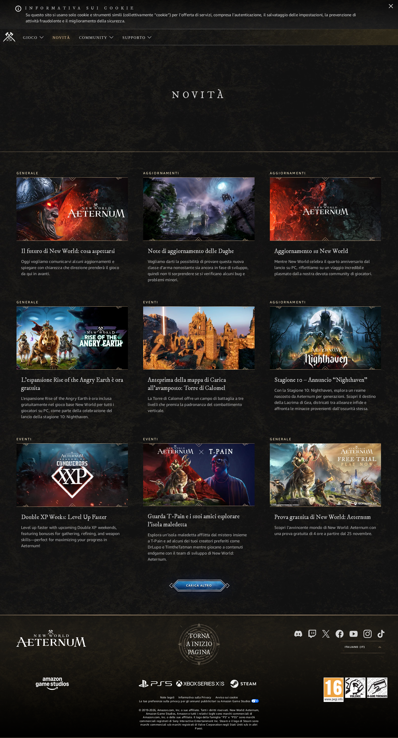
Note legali (167, 697)
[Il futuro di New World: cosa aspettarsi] (72, 209)
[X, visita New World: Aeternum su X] (326, 634)
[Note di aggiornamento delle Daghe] (199, 209)
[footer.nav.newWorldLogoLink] (51, 639)
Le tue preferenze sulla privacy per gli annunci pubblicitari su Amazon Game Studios (199, 701)
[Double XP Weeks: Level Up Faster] (72, 475)
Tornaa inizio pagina (199, 644)
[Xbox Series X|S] (200, 684)
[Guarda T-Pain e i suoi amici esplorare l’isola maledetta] (199, 474)
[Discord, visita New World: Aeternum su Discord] (298, 634)
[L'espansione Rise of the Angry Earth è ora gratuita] (72, 338)
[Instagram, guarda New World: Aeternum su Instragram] (367, 634)
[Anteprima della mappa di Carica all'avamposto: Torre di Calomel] (199, 338)
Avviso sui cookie (226, 697)
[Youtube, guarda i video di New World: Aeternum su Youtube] (354, 634)
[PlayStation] (155, 684)
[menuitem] (33, 37)
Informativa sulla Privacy (194, 697)
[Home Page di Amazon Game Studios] (52, 684)
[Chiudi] (391, 6)
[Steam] (243, 684)
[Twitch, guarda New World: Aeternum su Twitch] (312, 634)
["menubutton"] (33, 37)
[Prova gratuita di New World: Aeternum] (325, 475)
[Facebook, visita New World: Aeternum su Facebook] (340, 634)
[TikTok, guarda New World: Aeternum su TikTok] (381, 634)
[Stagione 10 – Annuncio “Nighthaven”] (325, 338)
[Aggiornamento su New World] (325, 209)
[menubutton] (363, 647)
